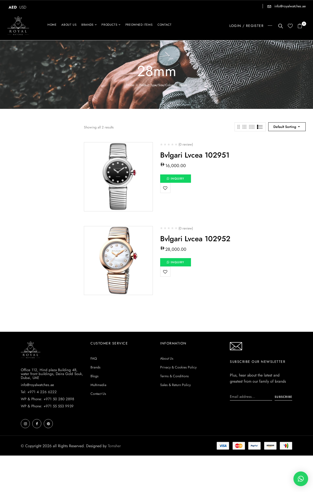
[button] (302, 26)
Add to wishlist (165, 188)
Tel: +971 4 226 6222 (39, 392)
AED (13, 7)
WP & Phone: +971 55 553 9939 (47, 406)
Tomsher (114, 446)
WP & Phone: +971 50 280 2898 (47, 399)
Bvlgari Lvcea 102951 (194, 155)
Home (130, 85)
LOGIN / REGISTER (246, 25)
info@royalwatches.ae (289, 6)
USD (22, 7)
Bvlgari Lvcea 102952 (195, 238)
